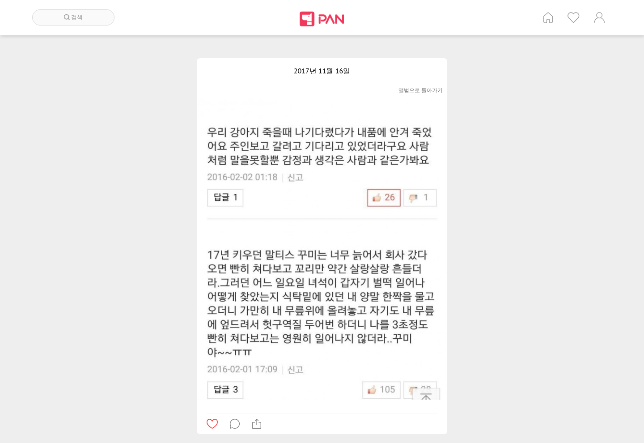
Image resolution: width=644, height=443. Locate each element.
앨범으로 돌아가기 (420, 90)
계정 (599, 17)
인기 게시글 (574, 17)
